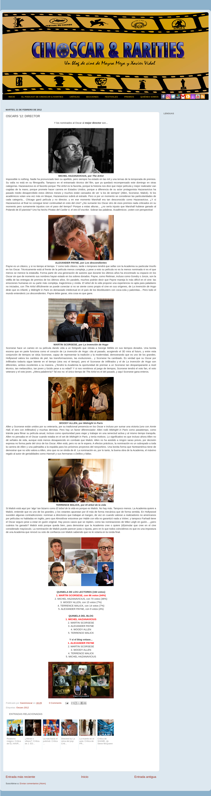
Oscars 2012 (22, 707)
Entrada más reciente (20, 776)
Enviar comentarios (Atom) (33, 783)
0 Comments (55, 703)
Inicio (84, 776)
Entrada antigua (145, 776)
